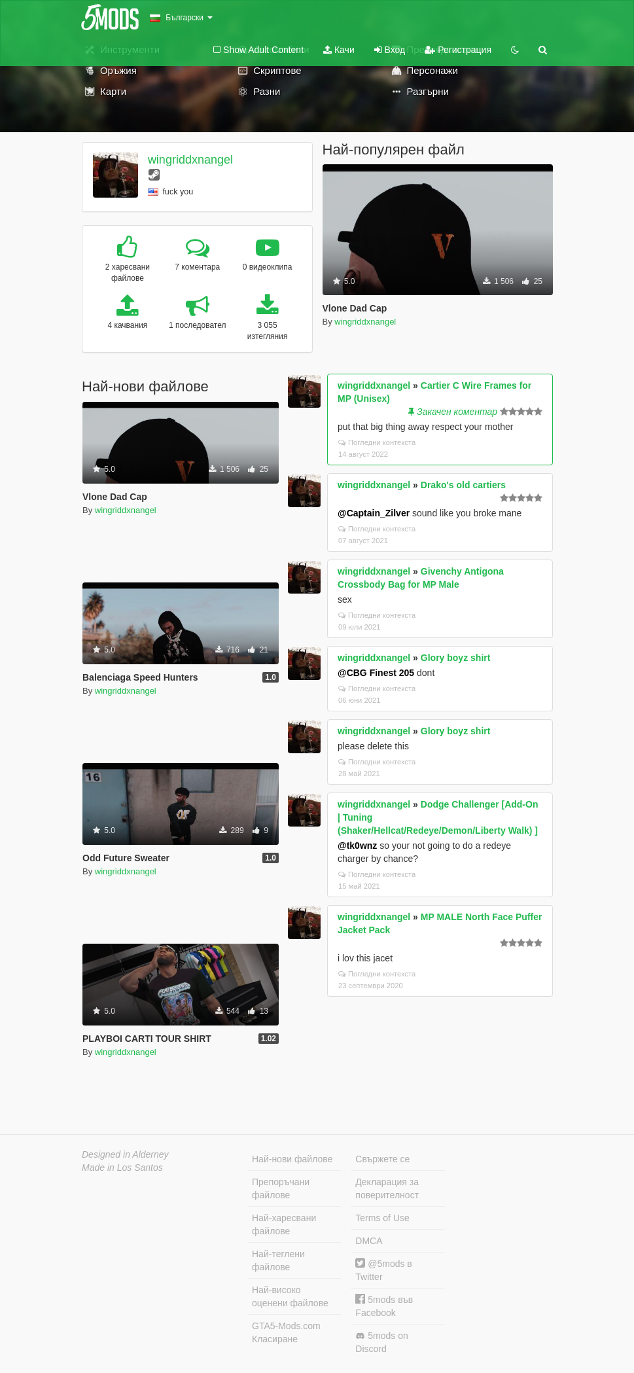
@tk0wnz (357, 845)
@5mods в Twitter (383, 1270)
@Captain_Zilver (374, 513)
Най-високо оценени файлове (290, 1296)
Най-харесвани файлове (284, 1224)
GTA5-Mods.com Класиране (286, 1332)
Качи (339, 50)
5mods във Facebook (384, 1306)
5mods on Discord (381, 1342)
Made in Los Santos (122, 1167)
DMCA (368, 1241)
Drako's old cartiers (463, 485)
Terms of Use (382, 1218)
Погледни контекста (376, 442)
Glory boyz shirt (456, 657)
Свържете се (382, 1159)
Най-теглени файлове (278, 1260)
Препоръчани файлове (280, 1188)
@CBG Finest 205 (376, 673)
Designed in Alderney (125, 1154)
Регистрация (458, 50)
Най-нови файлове (292, 1159)
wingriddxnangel (190, 159)
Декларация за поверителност (387, 1188)
